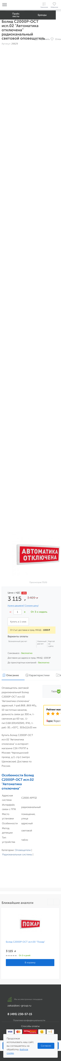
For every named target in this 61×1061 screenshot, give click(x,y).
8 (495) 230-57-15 (19, 1014)
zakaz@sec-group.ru (19, 1005)
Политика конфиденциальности (29, 1020)
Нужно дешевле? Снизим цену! (23, 606)
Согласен (46, 1045)
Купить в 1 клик (18, 621)
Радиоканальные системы (17, 854)
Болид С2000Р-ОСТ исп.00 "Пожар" (25, 942)
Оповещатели (23, 850)
